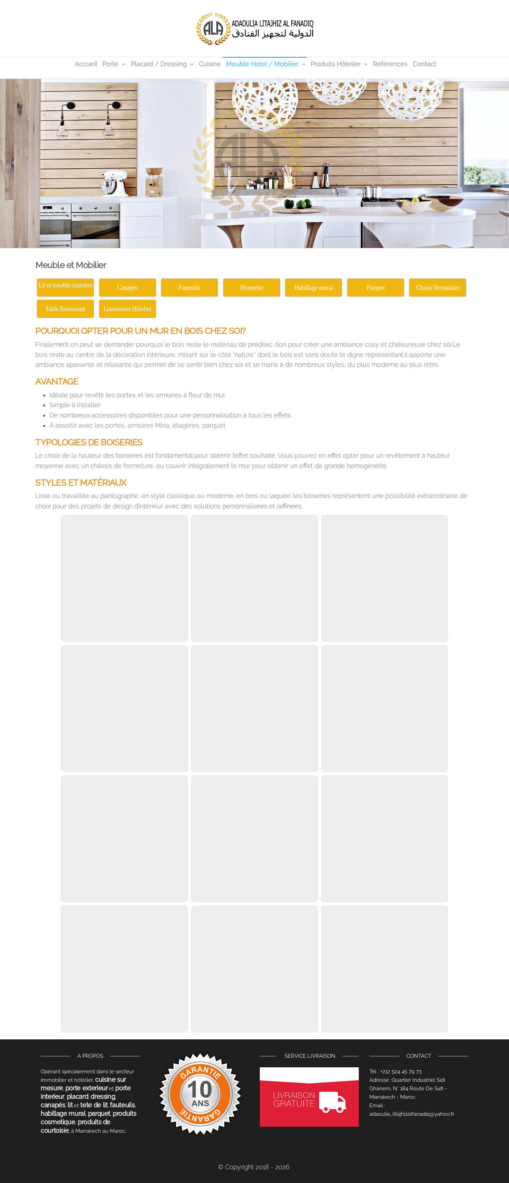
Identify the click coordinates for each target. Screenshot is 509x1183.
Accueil (86, 64)
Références (390, 64)
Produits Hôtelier (336, 64)
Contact (424, 64)
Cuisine (210, 64)
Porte (110, 64)
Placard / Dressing (159, 64)
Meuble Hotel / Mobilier (262, 64)
